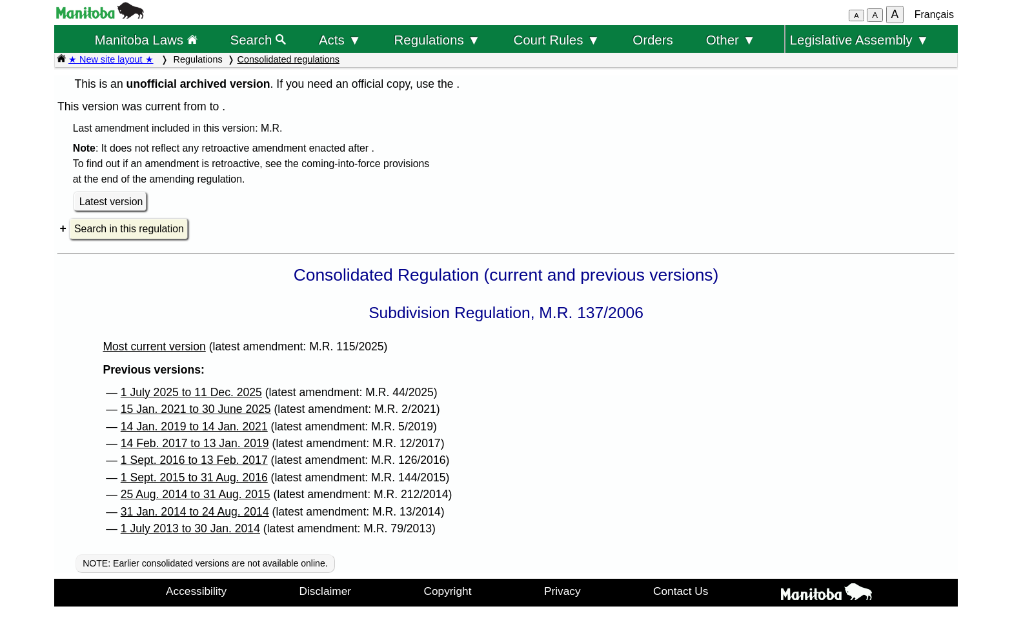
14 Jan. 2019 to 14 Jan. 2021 (194, 426)
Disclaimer (325, 591)
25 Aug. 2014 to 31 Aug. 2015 (195, 494)
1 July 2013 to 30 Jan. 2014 (190, 528)
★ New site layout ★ (111, 59)
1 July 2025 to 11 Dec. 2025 (191, 392)
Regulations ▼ (437, 39)
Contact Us (680, 591)
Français (934, 14)
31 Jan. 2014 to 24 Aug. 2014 (195, 511)
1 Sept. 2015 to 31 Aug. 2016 (194, 477)
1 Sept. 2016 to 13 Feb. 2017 (194, 460)
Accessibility (196, 591)
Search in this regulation (129, 228)
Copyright (448, 591)
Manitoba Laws (145, 39)
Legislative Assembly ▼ (859, 39)
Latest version (111, 201)
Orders (652, 39)
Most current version (154, 346)
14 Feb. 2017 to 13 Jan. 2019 (195, 443)
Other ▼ (731, 39)
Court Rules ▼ (556, 39)
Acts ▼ (340, 39)
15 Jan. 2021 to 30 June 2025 (196, 409)
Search (258, 39)
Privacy (562, 591)
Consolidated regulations (288, 59)
